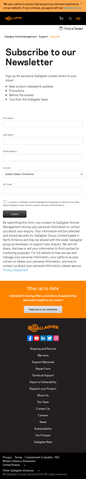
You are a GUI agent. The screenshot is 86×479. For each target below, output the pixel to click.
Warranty (43, 355)
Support (43, 36)
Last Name (8, 135)
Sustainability (43, 429)
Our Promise (43, 435)
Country (6, 168)
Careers (43, 415)
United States (11, 465)
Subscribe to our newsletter (43, 309)
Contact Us (43, 409)
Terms (18, 457)
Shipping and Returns (43, 349)
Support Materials (43, 362)
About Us (43, 395)
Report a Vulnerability (43, 382)
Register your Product (43, 389)
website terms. (73, 8)
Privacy (7, 457)
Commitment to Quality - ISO (42, 457)
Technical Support (43, 375)
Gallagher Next (43, 442)
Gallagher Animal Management (20, 36)
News (43, 422)
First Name (8, 118)
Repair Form (43, 369)
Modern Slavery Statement (19, 461)
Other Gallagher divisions (18, 470)
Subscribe (55, 36)
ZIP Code (7, 184)
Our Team (43, 402)
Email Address (10, 151)
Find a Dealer (74, 28)
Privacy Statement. (16, 270)
